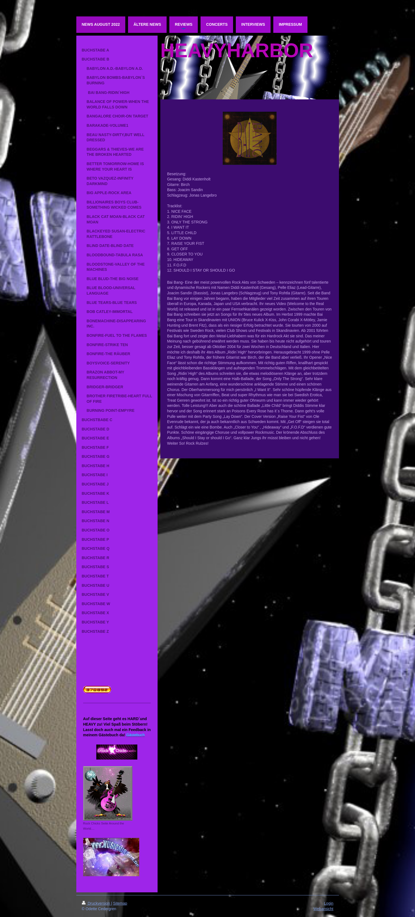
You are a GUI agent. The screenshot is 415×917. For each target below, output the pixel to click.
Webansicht (323, 909)
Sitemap (120, 903)
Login (328, 903)
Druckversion (96, 903)
